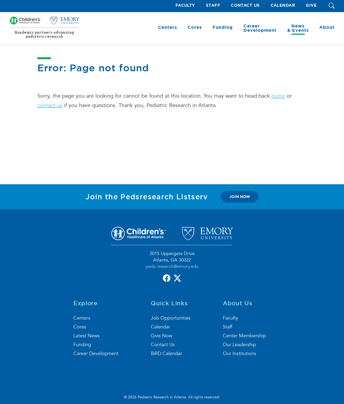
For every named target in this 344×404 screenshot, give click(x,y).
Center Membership (244, 336)
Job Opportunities (171, 318)
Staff (213, 5)
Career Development (96, 353)
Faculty (185, 5)
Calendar (283, 5)
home (278, 96)
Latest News (86, 336)
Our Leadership (239, 345)
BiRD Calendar (166, 353)
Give (311, 5)
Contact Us (245, 5)
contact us (49, 105)
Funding (82, 345)
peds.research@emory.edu (172, 266)
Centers (81, 318)
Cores (79, 327)
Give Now (161, 336)
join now (239, 196)
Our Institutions (239, 353)
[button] (332, 6)
